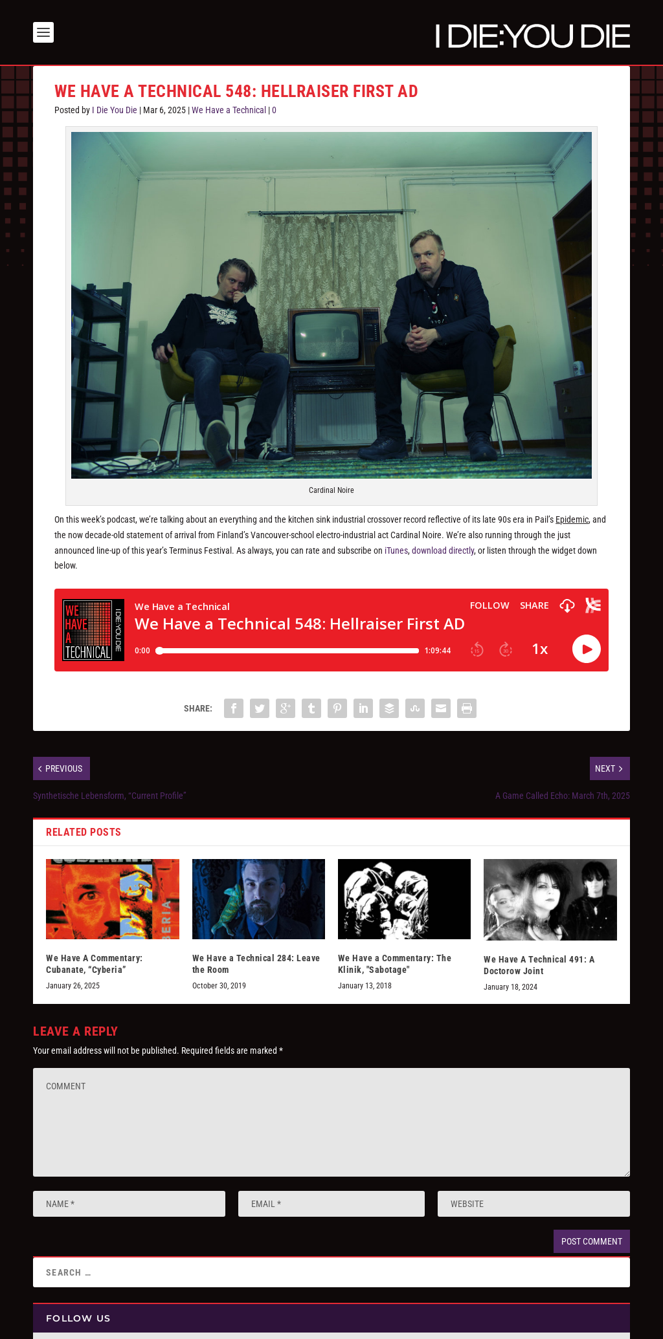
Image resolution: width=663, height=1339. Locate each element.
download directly (443, 550)
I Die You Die (114, 110)
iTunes (396, 550)
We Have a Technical (229, 110)
